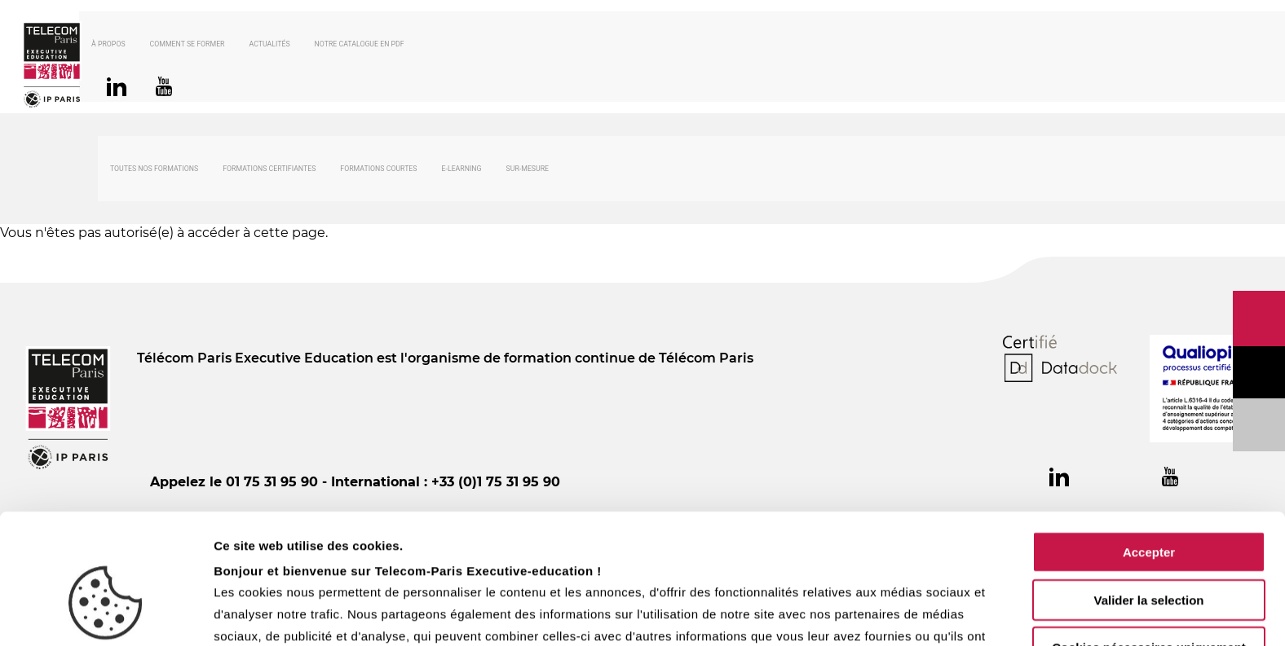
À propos (127, 46)
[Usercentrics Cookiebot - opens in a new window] (105, 614)
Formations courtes (378, 171)
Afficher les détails (898, 614)
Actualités (287, 46)
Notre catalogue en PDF (378, 46)
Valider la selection (1148, 502)
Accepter (1149, 454)
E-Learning (462, 171)
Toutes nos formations (154, 171)
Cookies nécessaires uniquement (1149, 549)
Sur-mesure (528, 171)
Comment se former (206, 46)
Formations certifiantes (269, 171)
